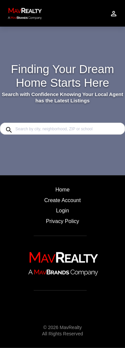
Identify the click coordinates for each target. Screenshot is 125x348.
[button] (62, 212)
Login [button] (62, 210)
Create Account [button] (62, 200)
